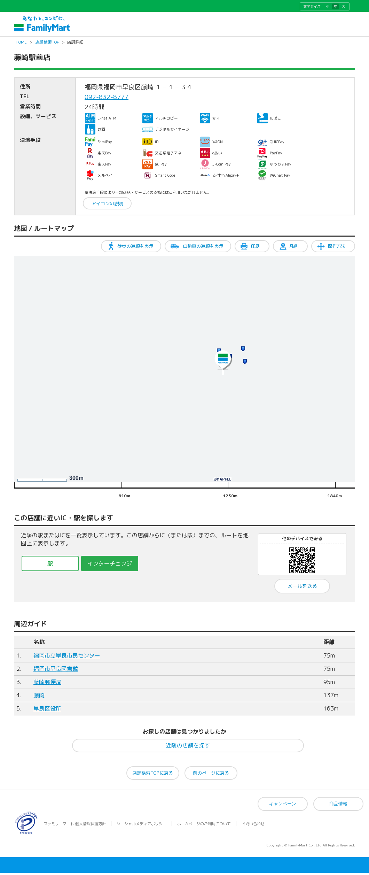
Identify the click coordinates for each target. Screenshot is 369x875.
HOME (21, 44)
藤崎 (39, 698)
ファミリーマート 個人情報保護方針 (75, 826)
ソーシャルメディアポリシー (141, 826)
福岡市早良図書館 (55, 671)
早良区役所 (47, 711)
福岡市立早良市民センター (66, 658)
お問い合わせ (253, 826)
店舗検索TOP (47, 44)
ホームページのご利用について (204, 826)
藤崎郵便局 (47, 685)
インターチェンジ (109, 566)
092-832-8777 (106, 99)
